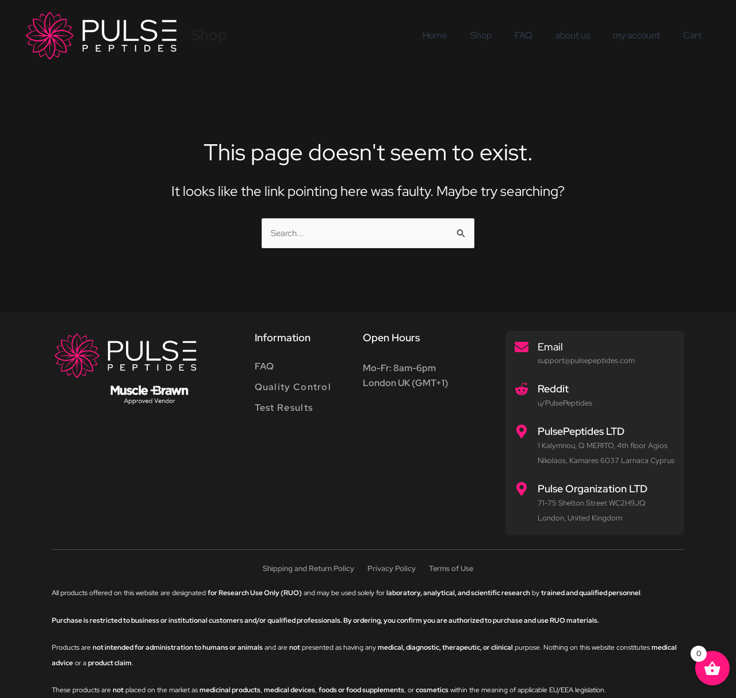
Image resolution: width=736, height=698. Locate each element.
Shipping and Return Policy (306, 569)
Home (460, 35)
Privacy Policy (392, 569)
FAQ (540, 35)
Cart (694, 35)
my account (643, 35)
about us (584, 35)
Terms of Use (454, 569)
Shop (209, 35)
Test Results (284, 410)
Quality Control (293, 389)
